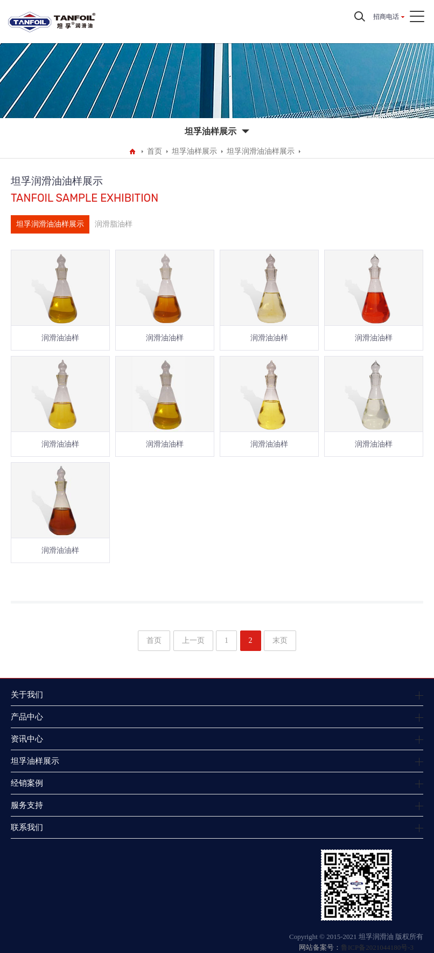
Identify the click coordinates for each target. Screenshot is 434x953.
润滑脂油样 (113, 224)
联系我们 (27, 827)
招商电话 (386, 16)
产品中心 (27, 716)
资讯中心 (27, 738)
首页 (154, 151)
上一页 (193, 640)
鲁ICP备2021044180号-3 (377, 947)
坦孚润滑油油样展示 (261, 151)
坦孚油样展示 (194, 151)
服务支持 (27, 805)
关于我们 (27, 694)
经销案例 (27, 782)
